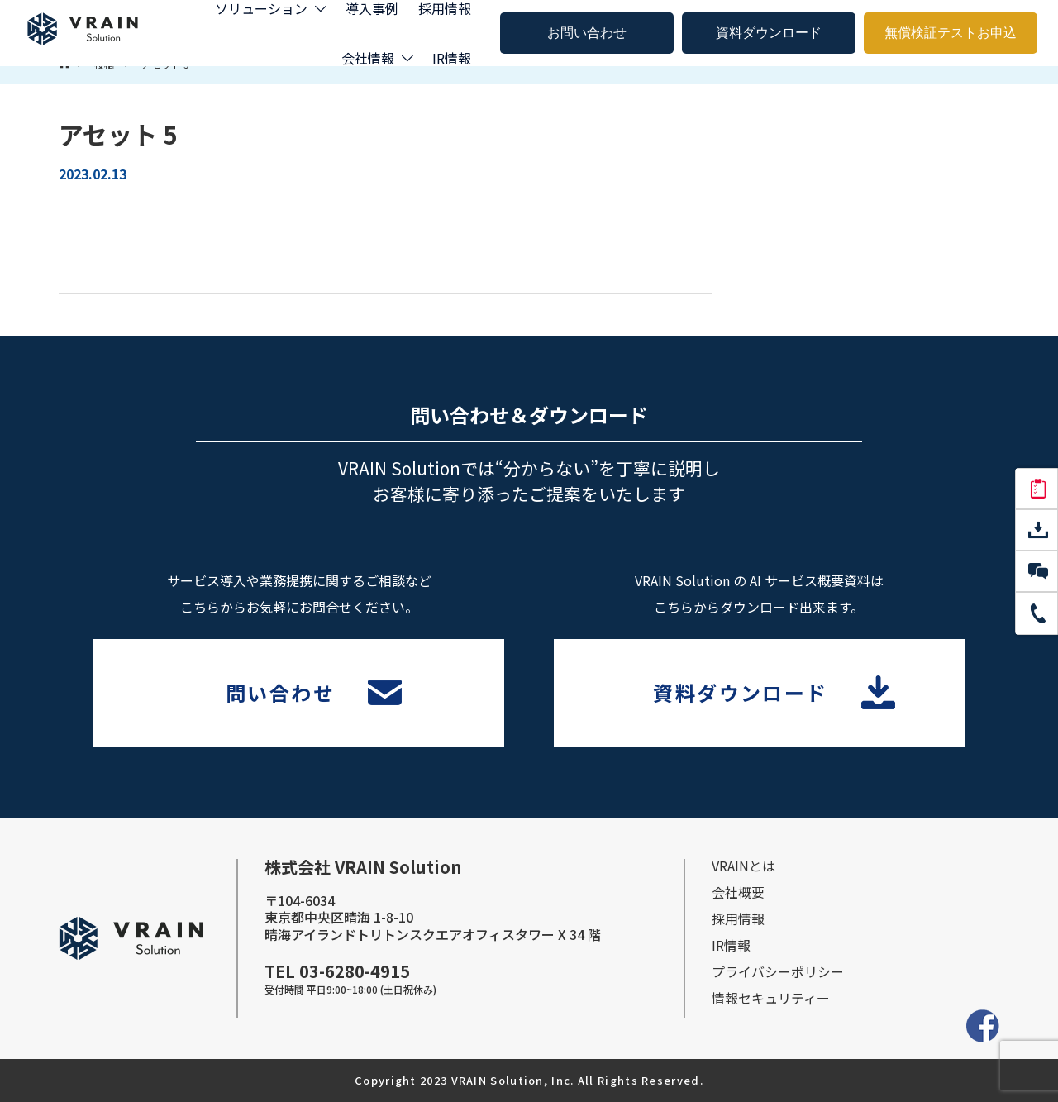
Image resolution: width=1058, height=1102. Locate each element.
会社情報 (367, 58)
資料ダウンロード (769, 33)
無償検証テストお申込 (950, 33)
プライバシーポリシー (778, 971)
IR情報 (451, 58)
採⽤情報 (738, 918)
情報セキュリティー (771, 998)
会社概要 (738, 892)
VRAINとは (743, 865)
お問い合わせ (587, 33)
